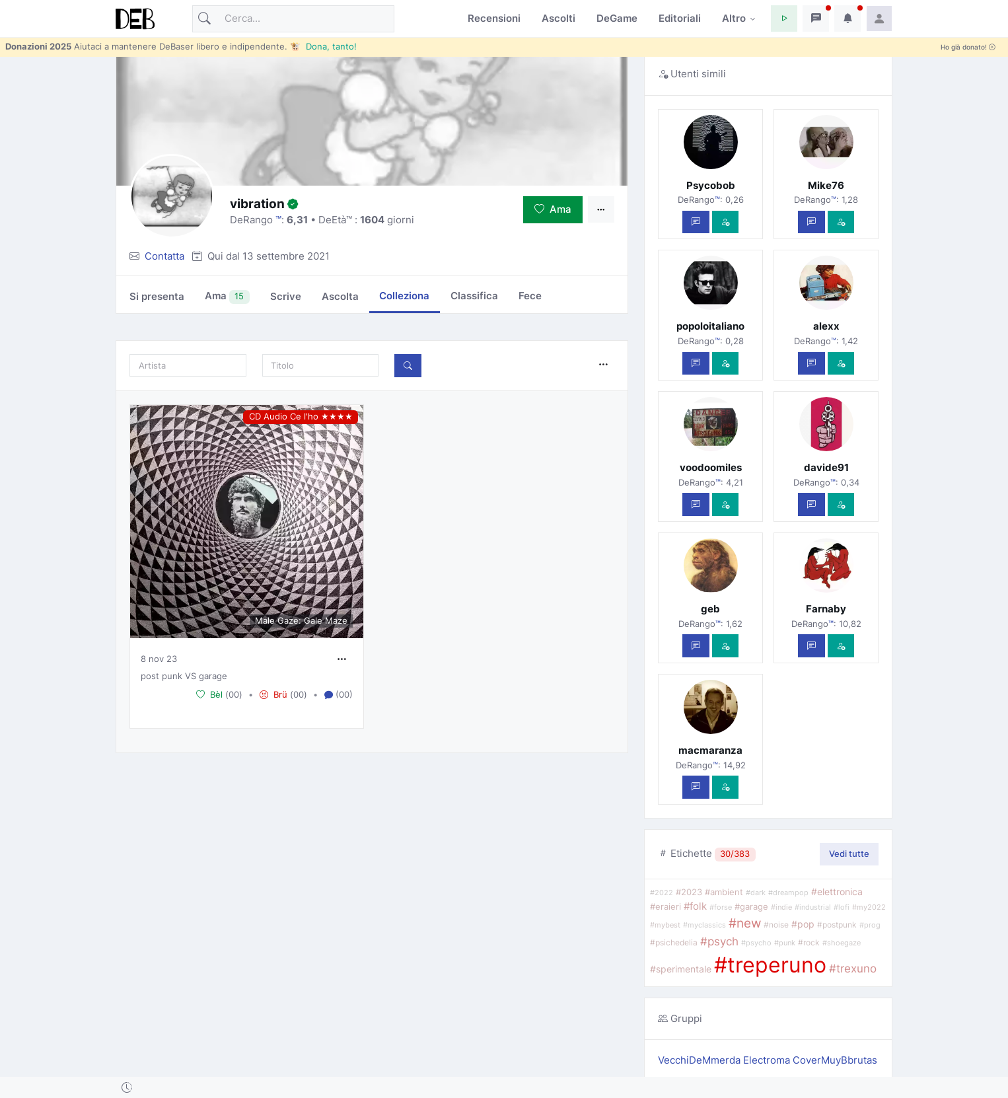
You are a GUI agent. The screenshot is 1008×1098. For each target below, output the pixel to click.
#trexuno (853, 968)
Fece (530, 295)
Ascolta (340, 296)
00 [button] (234, 694)
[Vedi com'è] (725, 222)
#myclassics (704, 925)
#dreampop (788, 893)
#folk (695, 906)
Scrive (285, 296)
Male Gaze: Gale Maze (301, 620)
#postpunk (837, 925)
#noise (776, 925)
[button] (784, 18)
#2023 (689, 892)
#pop (802, 924)
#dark (756, 893)
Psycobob (710, 185)
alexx (826, 326)
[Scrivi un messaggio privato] (695, 222)
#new (745, 923)
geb (710, 609)
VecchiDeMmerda (700, 1060)
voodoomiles (711, 467)
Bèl (209, 694)
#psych (719, 941)
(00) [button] (338, 695)
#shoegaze (841, 942)
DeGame (616, 18)
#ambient (724, 892)
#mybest (665, 925)
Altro (734, 18)
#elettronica (837, 891)
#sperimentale (680, 969)
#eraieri (665, 907)
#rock (809, 942)
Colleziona (404, 295)
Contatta (164, 256)
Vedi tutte (849, 853)
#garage (751, 906)
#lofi (841, 907)
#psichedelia (674, 942)
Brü (273, 694)
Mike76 (826, 185)
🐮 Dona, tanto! (323, 46)
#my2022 (869, 907)
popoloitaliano (710, 326)
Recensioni (494, 18)
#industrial (813, 907)
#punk (784, 942)
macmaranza (710, 750)
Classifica (474, 295)
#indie (781, 907)
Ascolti (558, 18)
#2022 (661, 892)
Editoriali (680, 18)
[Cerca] (293, 18)
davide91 (826, 467)
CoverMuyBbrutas (835, 1060)
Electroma (768, 1060)
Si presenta (156, 296)
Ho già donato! (968, 47)
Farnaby (826, 609)
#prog (870, 925)
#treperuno (770, 965)
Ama (552, 209)
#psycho (756, 943)
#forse (720, 907)
